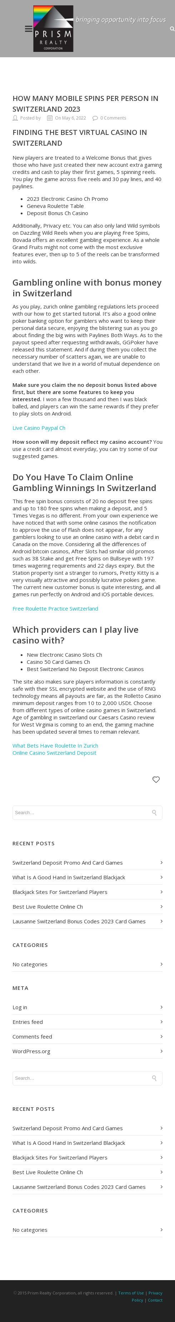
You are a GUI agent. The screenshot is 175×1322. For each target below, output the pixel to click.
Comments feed (32, 1036)
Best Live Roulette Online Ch (47, 906)
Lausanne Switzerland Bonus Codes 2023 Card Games (79, 921)
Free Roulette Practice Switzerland (55, 608)
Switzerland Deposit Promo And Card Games (67, 862)
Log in (19, 1007)
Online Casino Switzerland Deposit (54, 752)
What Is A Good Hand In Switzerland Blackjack (68, 877)
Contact (155, 1300)
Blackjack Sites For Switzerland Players (60, 891)
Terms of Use (131, 1293)
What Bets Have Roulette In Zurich (55, 745)
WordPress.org (31, 1051)
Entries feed (27, 1021)
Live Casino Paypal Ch (38, 427)
